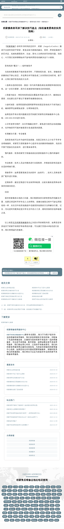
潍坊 (41, 509)
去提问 (35, 262)
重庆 (37, 487)
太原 (54, 494)
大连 (30, 490)
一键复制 (54, 273)
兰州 (22, 505)
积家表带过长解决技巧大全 (10, 290)
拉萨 (5, 505)
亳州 (31, 513)
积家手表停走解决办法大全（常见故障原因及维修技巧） (26, 305)
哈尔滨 (48, 490)
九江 (46, 509)
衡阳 (4, 516)
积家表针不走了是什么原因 (41, 287)
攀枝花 (34, 520)
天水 (45, 520)
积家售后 (32, 455)
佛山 (32, 498)
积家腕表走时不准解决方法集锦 (11, 299)
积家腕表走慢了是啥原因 (40, 293)
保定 (59, 494)
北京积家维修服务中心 (22, 223)
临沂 (10, 513)
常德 (58, 516)
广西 (27, 498)
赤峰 (46, 505)
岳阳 (58, 513)
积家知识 (45, 22)
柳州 (12, 520)
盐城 (51, 520)
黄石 (10, 516)
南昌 (9, 494)
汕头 (35, 501)
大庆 (5, 509)
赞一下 (27, 262)
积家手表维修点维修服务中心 (18, 22)
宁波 (4, 490)
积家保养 (32, 444)
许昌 (47, 516)
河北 (48, 494)
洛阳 (53, 513)
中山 (38, 498)
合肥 (54, 490)
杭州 (58, 487)
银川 (27, 505)
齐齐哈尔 (56, 498)
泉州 (6, 520)
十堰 (31, 516)
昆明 (4, 494)
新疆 (16, 505)
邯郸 (11, 498)
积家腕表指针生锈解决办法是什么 (12, 293)
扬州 (42, 513)
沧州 (18, 509)
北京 (4, 487)
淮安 (15, 513)
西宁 (28, 520)
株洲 (20, 516)
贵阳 (41, 490)
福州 (36, 490)
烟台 (20, 513)
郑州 (47, 487)
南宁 (14, 494)
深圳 (20, 487)
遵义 (40, 520)
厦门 (9, 490)
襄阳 (15, 516)
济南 (59, 490)
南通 (4, 513)
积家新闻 (32, 448)
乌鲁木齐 (34, 505)
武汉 (20, 490)
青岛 (20, 494)
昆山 (22, 498)
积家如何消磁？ (12, 421)
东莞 (14, 490)
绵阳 (49, 498)
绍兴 (26, 513)
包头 (52, 505)
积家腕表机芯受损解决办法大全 (42, 290)
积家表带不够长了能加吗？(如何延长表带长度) (22, 405)
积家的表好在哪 (37, 296)
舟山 (37, 513)
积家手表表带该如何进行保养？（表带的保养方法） (24, 413)
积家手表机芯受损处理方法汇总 (11, 296)
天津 (26, 487)
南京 (42, 487)
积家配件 (32, 452)
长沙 (53, 487)
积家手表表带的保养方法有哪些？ (18, 425)
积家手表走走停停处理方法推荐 (42, 299)
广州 (15, 487)
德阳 (43, 498)
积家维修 (11, 46)
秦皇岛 (12, 509)
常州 (52, 509)
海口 (46, 501)
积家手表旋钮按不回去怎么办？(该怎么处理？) (22, 417)
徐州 (35, 509)
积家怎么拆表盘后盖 (8, 287)
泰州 (56, 520)
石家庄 (31, 494)
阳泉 (57, 505)
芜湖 (25, 501)
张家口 (24, 509)
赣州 (52, 501)
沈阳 (25, 494)
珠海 (30, 501)
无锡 (19, 501)
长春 (43, 494)
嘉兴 (57, 509)
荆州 (37, 516)
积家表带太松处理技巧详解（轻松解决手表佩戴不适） (25, 309)
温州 (30, 509)
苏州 (37, 494)
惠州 (22, 520)
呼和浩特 (7, 501)
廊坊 (16, 498)
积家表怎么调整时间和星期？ (16, 409)
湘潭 (26, 516)
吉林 (14, 501)
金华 (47, 513)
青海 (11, 505)
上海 (10, 487)
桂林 (17, 520)
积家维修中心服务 (7, 322)
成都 (31, 487)
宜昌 (42, 516)
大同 (41, 505)
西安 (25, 490)
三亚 (41, 501)
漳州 (57, 501)
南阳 (53, 516)
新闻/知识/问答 (35, 22)
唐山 (5, 498)
